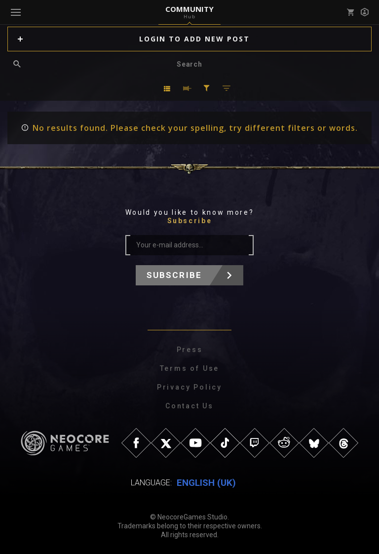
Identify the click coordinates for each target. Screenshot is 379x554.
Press (190, 350)
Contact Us (189, 406)
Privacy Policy (189, 387)
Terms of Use (190, 368)
